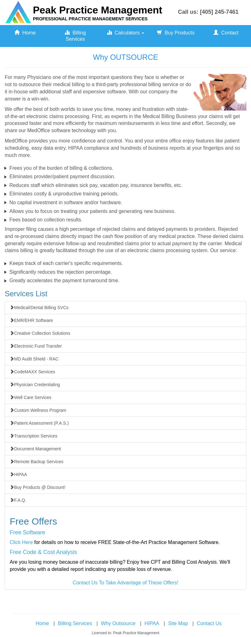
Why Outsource (118, 623)
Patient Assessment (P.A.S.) (39, 423)
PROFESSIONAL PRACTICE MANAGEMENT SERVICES (90, 18)
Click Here (21, 542)
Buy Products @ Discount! (37, 487)
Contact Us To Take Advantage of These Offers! (125, 582)
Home (25, 32)
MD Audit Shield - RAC (34, 358)
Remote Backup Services (36, 461)
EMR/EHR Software (31, 320)
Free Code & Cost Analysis (43, 552)
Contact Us (209, 623)
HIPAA (18, 474)
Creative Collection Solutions (40, 333)
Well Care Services (30, 397)
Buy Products (176, 32)
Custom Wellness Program (38, 410)
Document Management (35, 448)
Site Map (178, 623)
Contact (225, 32)
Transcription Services (33, 435)
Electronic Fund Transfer (36, 346)
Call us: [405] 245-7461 (208, 12)
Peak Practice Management (97, 10)
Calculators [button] (125, 32)
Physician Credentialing (35, 384)
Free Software (27, 532)
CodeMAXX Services (32, 371)
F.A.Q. (18, 500)
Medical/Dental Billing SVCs (39, 307)
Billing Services (75, 36)
